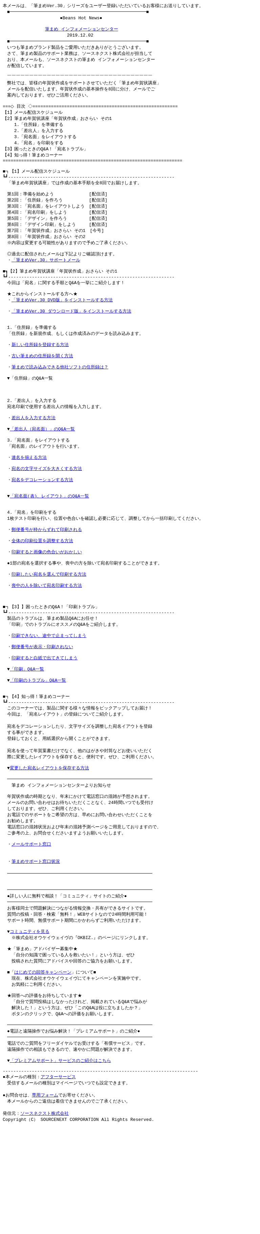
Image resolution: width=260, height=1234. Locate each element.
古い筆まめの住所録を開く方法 (42, 386)
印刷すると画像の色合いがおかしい (47, 606)
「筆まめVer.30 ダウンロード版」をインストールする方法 (71, 336)
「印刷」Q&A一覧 (27, 737)
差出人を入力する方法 (34, 455)
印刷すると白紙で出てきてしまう (45, 725)
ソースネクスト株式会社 (44, 1220)
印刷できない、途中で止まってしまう (49, 700)
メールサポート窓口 (31, 927)
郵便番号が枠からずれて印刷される (47, 581)
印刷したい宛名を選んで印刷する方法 (49, 631)
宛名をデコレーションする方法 (42, 525)
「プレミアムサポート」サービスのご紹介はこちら (60, 1162)
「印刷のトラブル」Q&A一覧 (38, 750)
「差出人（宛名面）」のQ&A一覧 (42, 468)
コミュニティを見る (29, 1023)
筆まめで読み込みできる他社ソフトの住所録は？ (60, 399)
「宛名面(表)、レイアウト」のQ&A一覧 (49, 543)
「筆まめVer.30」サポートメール (46, 280)
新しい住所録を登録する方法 (40, 374)
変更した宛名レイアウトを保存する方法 (49, 845)
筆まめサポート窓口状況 (36, 946)
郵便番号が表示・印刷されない (42, 712)
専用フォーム (45, 1200)
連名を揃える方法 (29, 499)
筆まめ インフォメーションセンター (81, 31)
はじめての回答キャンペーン (42, 1067)
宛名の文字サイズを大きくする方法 (47, 512)
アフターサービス (58, 1181)
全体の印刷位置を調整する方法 (42, 593)
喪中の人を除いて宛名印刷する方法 (47, 643)
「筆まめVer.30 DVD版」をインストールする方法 (62, 324)
